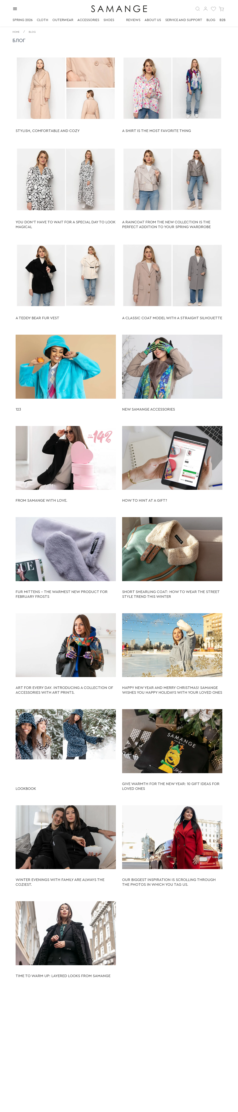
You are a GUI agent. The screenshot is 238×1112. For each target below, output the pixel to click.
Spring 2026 (22, 20)
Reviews (133, 20)
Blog (210, 20)
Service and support (183, 20)
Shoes (108, 20)
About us (153, 20)
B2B (222, 20)
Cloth (42, 20)
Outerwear (62, 20)
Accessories (88, 20)
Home (16, 32)
